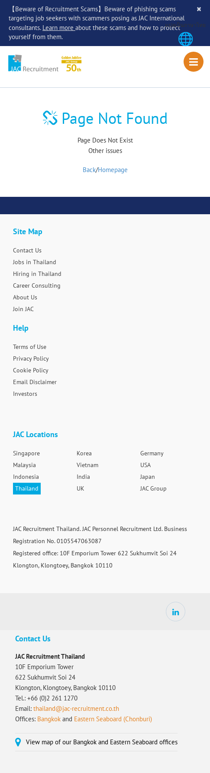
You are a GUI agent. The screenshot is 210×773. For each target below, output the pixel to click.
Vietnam (87, 465)
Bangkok (49, 719)
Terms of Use (29, 347)
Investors (25, 394)
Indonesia (26, 477)
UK (80, 488)
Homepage (113, 170)
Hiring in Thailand (37, 274)
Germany (152, 453)
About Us (25, 297)
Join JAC (23, 309)
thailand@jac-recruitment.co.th (76, 708)
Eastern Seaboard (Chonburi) (113, 719)
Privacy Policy (31, 358)
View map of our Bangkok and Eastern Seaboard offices (102, 742)
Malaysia (24, 465)
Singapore (26, 453)
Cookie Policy (30, 370)
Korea (84, 453)
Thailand (27, 488)
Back (89, 170)
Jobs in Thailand (34, 262)
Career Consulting (37, 285)
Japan (147, 477)
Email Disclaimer (35, 382)
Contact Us (27, 250)
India (83, 477)
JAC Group (153, 488)
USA (145, 465)
